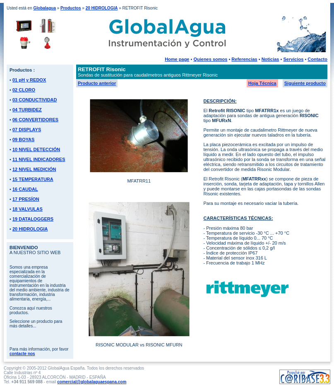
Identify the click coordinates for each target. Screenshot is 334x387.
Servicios (293, 59)
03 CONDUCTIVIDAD (34, 99)
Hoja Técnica (262, 83)
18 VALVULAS (27, 209)
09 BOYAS (23, 139)
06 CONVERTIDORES (35, 119)
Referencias (244, 59)
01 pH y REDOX (29, 79)
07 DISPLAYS (26, 129)
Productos (70, 8)
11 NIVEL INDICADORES (38, 159)
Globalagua (44, 8)
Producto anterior (97, 83)
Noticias (270, 59)
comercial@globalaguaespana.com (91, 382)
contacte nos (22, 353)
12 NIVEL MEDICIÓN (34, 169)
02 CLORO (23, 89)
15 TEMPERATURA (32, 179)
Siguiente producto (305, 83)
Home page (177, 59)
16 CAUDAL (25, 189)
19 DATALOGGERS (32, 218)
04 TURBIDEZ (27, 109)
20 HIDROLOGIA (102, 8)
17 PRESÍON (25, 199)
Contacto (317, 59)
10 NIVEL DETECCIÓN (36, 149)
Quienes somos (210, 59)
